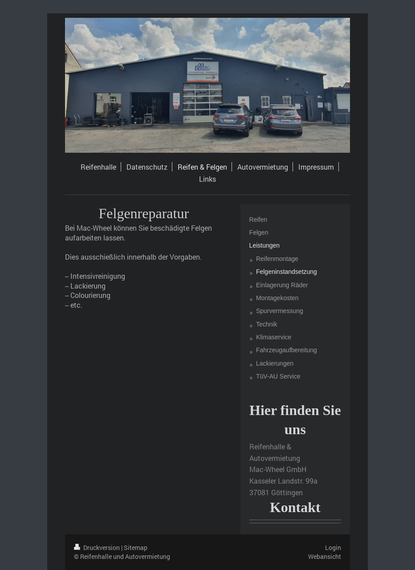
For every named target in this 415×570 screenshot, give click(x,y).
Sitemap (135, 547)
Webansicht (324, 556)
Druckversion (97, 547)
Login (333, 547)
